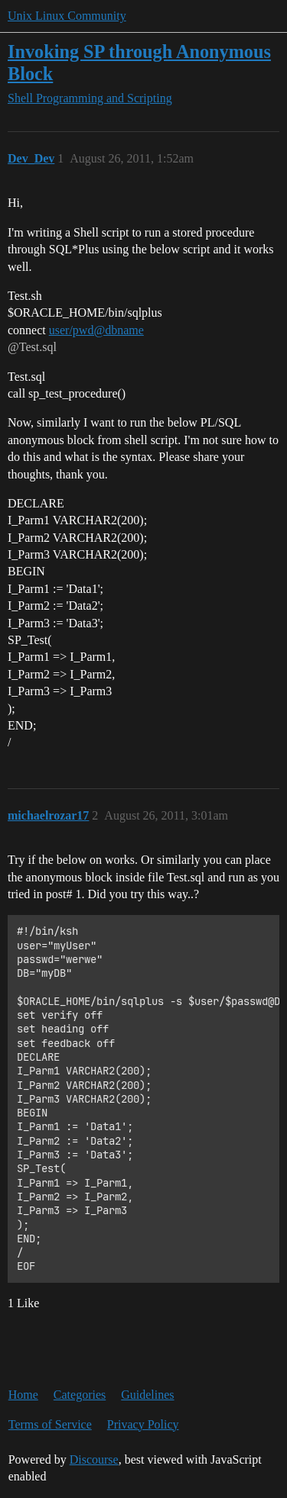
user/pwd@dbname (96, 330)
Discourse (94, 1459)
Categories (80, 1394)
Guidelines (147, 1394)
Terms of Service (50, 1424)
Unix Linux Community (67, 15)
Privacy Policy (143, 1424)
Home (23, 1394)
